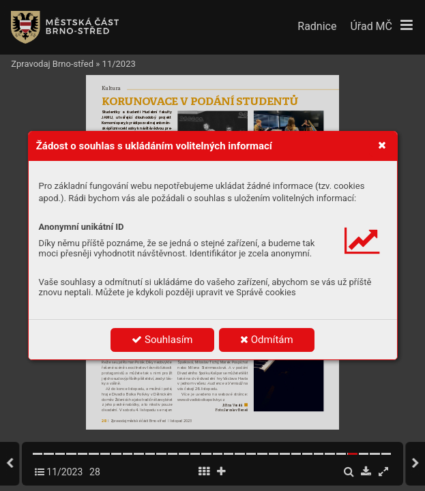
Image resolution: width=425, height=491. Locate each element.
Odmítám (266, 339)
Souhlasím (162, 339)
